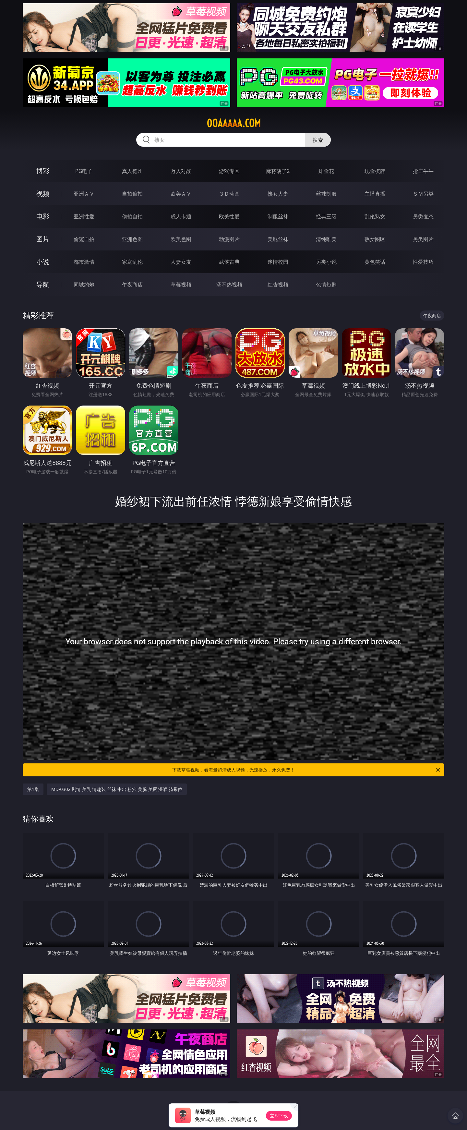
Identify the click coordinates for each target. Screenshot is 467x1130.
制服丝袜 (278, 216)
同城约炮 (84, 284)
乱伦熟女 (375, 216)
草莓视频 (181, 284)
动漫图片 (229, 239)
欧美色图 (181, 239)
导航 (42, 284)
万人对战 (181, 171)
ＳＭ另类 (423, 193)
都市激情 (84, 261)
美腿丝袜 (278, 239)
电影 (42, 216)
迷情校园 (278, 261)
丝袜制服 (326, 193)
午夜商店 (132, 284)
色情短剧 (326, 284)
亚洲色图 (132, 239)
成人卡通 (181, 216)
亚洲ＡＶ (84, 193)
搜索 (318, 139)
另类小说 (326, 261)
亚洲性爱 (84, 216)
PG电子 (83, 171)
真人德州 (132, 171)
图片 (42, 239)
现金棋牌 (375, 171)
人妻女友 (181, 261)
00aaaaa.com (234, 123)
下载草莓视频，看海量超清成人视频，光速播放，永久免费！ (306, 770)
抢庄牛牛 (423, 171)
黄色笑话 (375, 261)
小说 (42, 261)
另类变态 (423, 216)
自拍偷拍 (132, 193)
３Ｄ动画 (229, 193)
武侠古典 (229, 261)
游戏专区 (229, 171)
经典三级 (326, 216)
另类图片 (423, 239)
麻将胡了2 (278, 171)
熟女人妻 (278, 193)
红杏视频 (278, 284)
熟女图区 (375, 239)
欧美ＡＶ (181, 193)
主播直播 (375, 193)
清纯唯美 (326, 239)
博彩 (42, 170)
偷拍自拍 (132, 216)
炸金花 (326, 171)
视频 (42, 193)
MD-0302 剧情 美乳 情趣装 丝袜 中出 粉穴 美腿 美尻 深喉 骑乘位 (116, 789)
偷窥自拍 (84, 239)
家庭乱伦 (132, 261)
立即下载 (279, 1115)
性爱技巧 (423, 261)
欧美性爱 (229, 216)
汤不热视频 (229, 284)
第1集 (33, 789)
